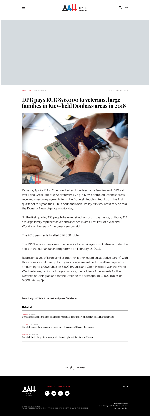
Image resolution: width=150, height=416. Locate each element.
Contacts (50, 387)
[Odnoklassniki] (60, 393)
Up (125, 386)
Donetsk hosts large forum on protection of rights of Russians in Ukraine (58, 337)
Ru (126, 7)
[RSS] (47, 393)
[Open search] (120, 7)
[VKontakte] (53, 393)
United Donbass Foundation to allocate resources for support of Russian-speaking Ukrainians (68, 316)
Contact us (64, 387)
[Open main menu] (23, 7)
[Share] (16, 177)
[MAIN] (67, 393)
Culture (25, 324)
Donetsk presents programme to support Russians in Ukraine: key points (58, 327)
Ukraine (25, 314)
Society (27, 91)
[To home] (75, 7)
